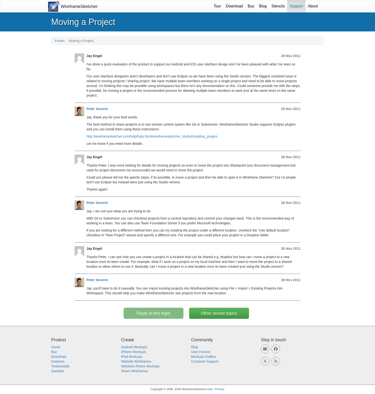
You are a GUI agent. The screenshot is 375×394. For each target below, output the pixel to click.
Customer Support (204, 361)
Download (234, 6)
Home (55, 347)
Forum (59, 41)
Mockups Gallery (203, 357)
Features (57, 361)
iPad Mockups (131, 357)
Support (296, 6)
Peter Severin (97, 109)
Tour (217, 6)
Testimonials (60, 366)
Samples (57, 371)
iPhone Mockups (133, 352)
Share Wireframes (134, 371)
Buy (251, 6)
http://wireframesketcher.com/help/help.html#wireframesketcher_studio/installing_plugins (152, 136)
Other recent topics (219, 313)
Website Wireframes (136, 361)
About (313, 6)
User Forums (200, 352)
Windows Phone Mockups (140, 366)
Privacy (219, 389)
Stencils (278, 6)
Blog (263, 6)
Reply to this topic (154, 313)
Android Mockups (134, 347)
